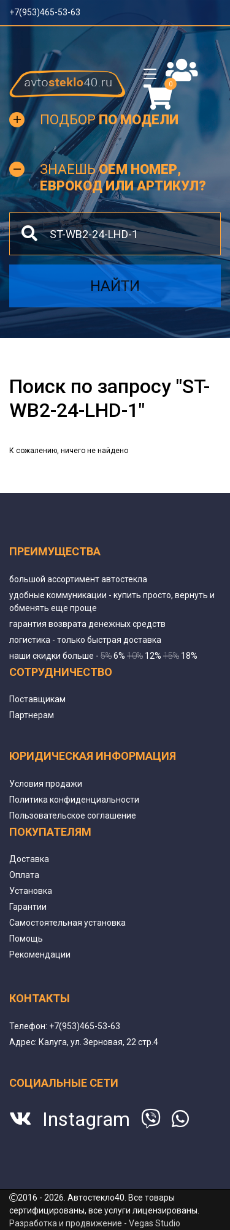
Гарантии (28, 907)
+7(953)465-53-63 (44, 12)
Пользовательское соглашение (72, 815)
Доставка (29, 859)
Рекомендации (40, 954)
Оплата (24, 875)
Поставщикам (37, 699)
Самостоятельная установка (67, 923)
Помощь (26, 938)
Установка (30, 891)
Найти (115, 285)
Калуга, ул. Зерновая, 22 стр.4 (98, 1042)
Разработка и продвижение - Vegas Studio (94, 1223)
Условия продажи (45, 784)
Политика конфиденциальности (74, 799)
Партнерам (31, 715)
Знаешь (123, 177)
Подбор (109, 119)
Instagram (86, 1119)
